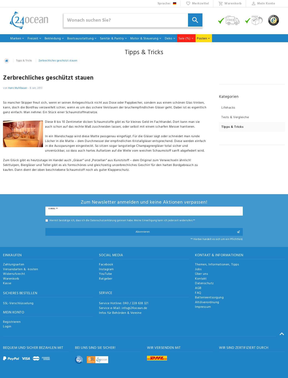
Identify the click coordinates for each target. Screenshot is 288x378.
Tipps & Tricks (24, 61)
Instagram (106, 269)
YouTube (105, 274)
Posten (203, 38)
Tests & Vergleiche (235, 117)
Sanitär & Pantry (113, 38)
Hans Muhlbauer (17, 88)
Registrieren (12, 322)
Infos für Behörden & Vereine (120, 313)
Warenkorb (11, 279)
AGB (198, 288)
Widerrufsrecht (14, 274)
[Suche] (195, 20)
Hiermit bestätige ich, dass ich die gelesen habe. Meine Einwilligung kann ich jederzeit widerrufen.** (122, 220)
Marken (17, 38)
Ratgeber (105, 279)
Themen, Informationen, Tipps (217, 265)
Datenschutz (204, 283)
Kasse (7, 283)
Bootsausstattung (82, 38)
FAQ (198, 293)
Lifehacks (228, 107)
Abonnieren (188, 232)
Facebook (106, 265)
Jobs (198, 269)
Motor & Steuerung (146, 38)
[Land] (167, 3)
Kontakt (201, 279)
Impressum (203, 307)
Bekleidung (54, 38)
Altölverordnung (207, 302)
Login (7, 327)
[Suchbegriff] (133, 20)
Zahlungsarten (13, 265)
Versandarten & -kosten (20, 269)
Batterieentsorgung (209, 298)
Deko (170, 38)
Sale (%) (186, 38)
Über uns (201, 274)
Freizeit (35, 38)
